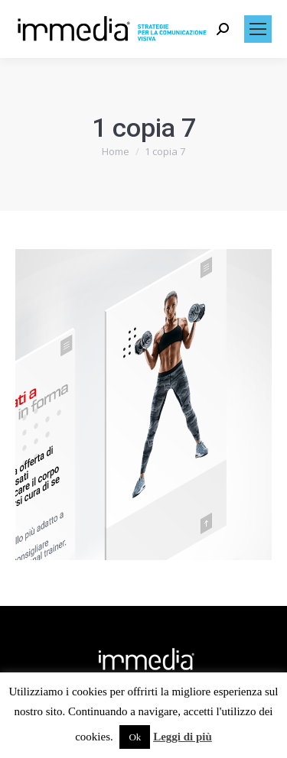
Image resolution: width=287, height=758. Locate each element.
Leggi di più (182, 736)
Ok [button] (135, 737)
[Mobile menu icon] (258, 29)
